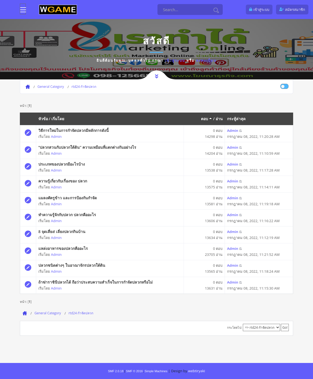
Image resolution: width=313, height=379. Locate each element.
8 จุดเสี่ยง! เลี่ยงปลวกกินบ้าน (61, 231)
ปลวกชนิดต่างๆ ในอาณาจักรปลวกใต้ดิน (71, 265)
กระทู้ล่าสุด (236, 118)
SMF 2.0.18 (115, 371)
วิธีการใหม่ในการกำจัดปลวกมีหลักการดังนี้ (73, 130)
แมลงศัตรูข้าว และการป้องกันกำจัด (67, 197)
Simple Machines (155, 371)
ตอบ (206, 118)
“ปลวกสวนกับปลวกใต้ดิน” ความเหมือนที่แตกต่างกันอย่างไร (87, 147)
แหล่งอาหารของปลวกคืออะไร (63, 248)
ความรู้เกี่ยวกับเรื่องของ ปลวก (62, 181)
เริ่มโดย (57, 118)
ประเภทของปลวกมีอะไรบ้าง (61, 164)
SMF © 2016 (134, 371)
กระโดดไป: (234, 327)
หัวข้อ (43, 118)
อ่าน (219, 118)
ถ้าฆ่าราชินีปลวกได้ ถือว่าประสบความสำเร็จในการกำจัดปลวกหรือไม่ (95, 282)
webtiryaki (196, 370)
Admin (56, 136)
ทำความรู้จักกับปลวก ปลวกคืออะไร (67, 214)
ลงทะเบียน (206, 60)
